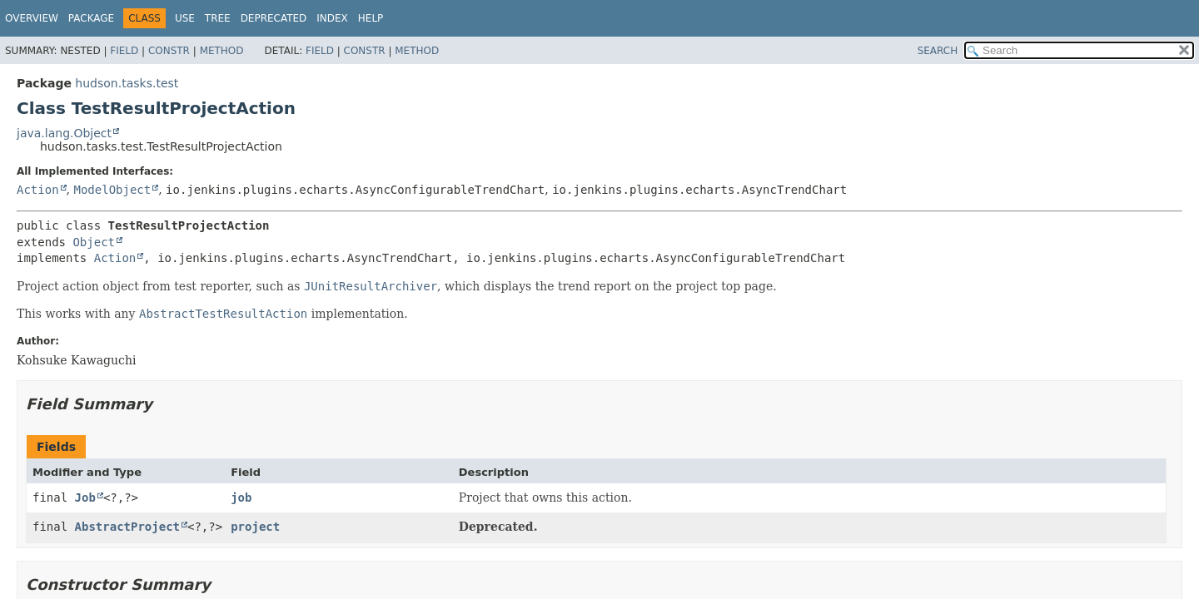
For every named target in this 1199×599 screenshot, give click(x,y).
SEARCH (938, 51)
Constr (169, 51)
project (255, 526)
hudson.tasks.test (126, 83)
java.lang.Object (64, 133)
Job (85, 497)
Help (371, 18)
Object (93, 242)
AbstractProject (127, 526)
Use (185, 18)
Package (91, 18)
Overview (31, 18)
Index (332, 18)
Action (38, 189)
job (241, 497)
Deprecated (274, 18)
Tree (218, 18)
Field (124, 51)
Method (222, 51)
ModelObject (112, 189)
